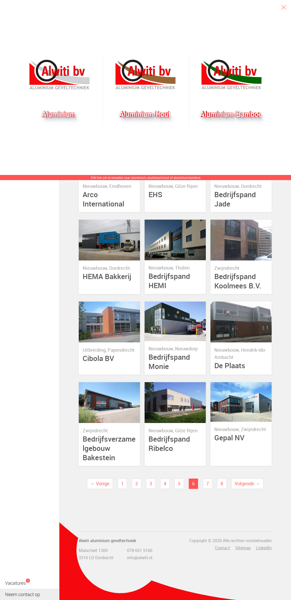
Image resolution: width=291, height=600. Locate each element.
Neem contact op (22, 594)
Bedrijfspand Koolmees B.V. (237, 281)
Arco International (103, 199)
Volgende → (247, 483)
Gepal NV (229, 437)
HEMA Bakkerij (107, 276)
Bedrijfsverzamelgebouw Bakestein (109, 448)
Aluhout (145, 74)
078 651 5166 (139, 550)
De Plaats (229, 365)
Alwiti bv (59, 74)
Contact (222, 548)
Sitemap (243, 548)
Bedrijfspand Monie (169, 361)
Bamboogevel (231, 74)
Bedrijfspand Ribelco (169, 443)
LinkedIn (264, 548)
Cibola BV (98, 358)
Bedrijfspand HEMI (169, 280)
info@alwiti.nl (139, 557)
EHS (155, 194)
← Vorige (99, 483)
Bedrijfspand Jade (235, 199)
